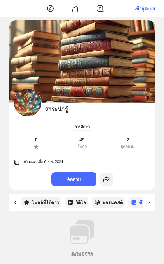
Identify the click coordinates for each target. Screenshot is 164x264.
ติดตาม (74, 179)
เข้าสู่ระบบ (144, 8)
